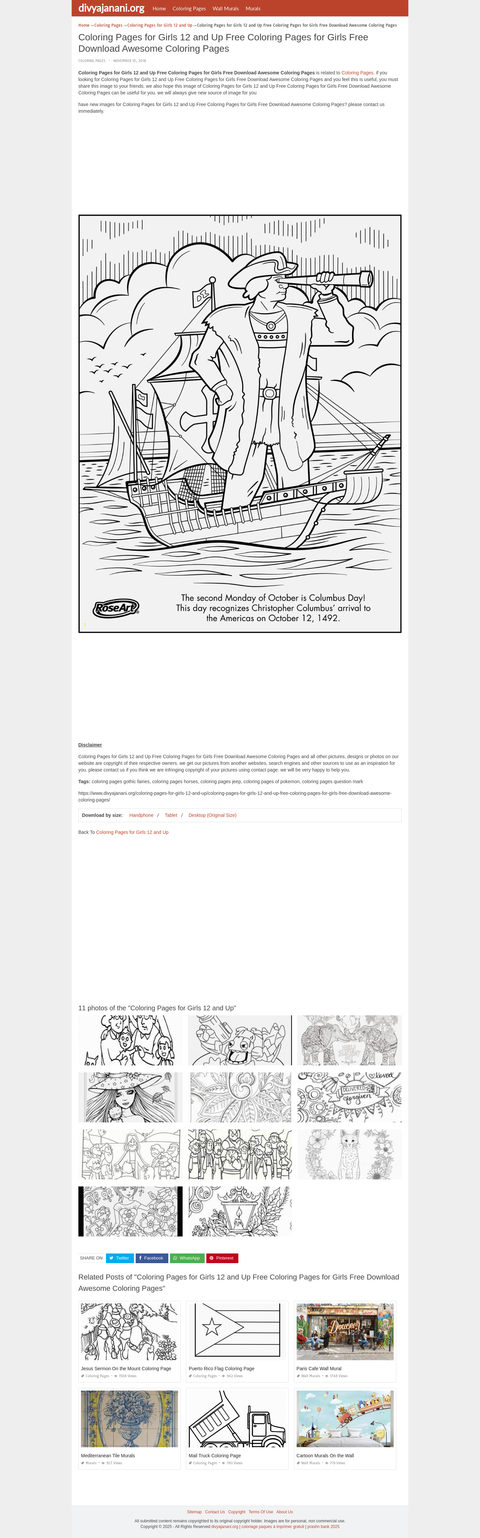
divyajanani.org (111, 8)
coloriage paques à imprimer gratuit (272, 1526)
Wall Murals (226, 8)
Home (159, 8)
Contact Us (215, 1512)
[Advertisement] (240, 166)
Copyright (236, 1512)
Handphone (141, 815)
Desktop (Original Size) (213, 815)
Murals (253, 8)
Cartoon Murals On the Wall (325, 1455)
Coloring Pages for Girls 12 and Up (132, 832)
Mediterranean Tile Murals (108, 1455)
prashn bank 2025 (323, 1526)
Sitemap (194, 1512)
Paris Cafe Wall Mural (319, 1368)
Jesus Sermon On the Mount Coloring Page (126, 1368)
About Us (284, 1512)
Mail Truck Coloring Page (215, 1455)
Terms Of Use (261, 1512)
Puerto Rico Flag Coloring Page (221, 1368)
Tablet (171, 815)
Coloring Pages (189, 8)
